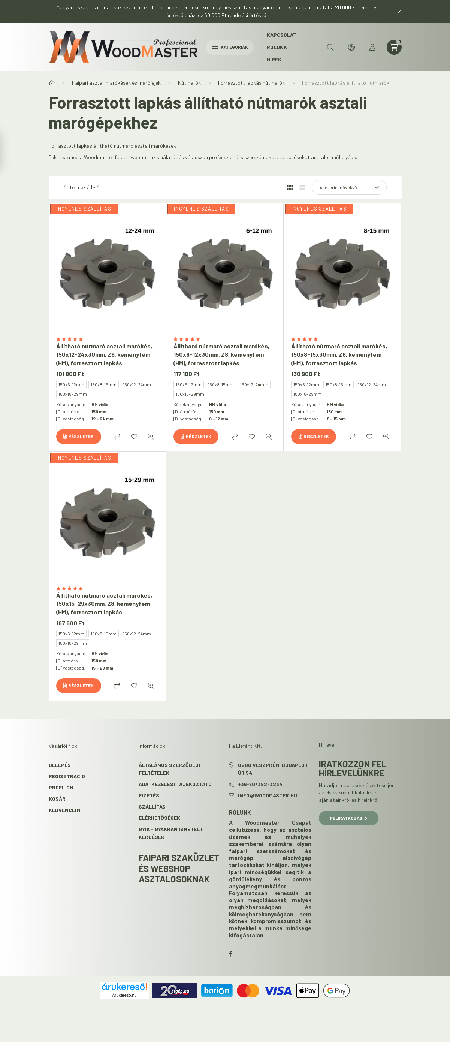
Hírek (274, 59)
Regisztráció (67, 776)
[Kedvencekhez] (134, 436)
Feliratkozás (348, 818)
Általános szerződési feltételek (169, 769)
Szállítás (152, 806)
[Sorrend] (349, 187)
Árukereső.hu (124, 995)
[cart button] (394, 47)
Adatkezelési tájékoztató (175, 784)
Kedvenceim (64, 810)
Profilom (61, 787)
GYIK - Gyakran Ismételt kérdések (171, 833)
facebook (230, 953)
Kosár (57, 798)
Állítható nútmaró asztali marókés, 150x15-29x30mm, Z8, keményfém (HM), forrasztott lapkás (104, 604)
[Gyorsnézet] (151, 436)
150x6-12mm (71, 384)
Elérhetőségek (159, 818)
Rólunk (277, 47)
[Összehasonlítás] (117, 436)
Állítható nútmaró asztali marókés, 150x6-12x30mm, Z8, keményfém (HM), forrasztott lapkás (221, 354)
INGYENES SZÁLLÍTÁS (84, 209)
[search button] (330, 47)
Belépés (60, 765)
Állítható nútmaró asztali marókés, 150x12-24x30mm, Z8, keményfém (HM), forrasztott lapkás (104, 354)
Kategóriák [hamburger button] (230, 46)
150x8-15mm (104, 384)
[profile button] (372, 47)
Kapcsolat (281, 34)
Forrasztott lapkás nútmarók (251, 82)
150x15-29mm (72, 393)
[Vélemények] (107, 339)
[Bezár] (399, 11)
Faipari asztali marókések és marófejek (116, 82)
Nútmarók (189, 82)
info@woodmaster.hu (267, 795)
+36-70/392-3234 (260, 784)
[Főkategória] (52, 83)
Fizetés (149, 795)
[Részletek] (78, 436)
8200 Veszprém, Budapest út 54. (273, 769)
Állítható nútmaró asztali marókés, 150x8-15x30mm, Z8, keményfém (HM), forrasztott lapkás (339, 354)
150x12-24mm (137, 384)
